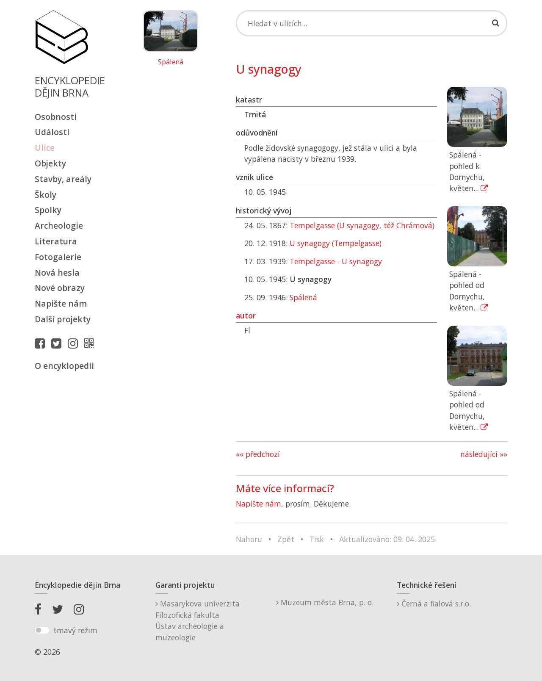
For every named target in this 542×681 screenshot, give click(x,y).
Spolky (48, 210)
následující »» (483, 454)
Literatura (56, 241)
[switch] (42, 630)
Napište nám (61, 303)
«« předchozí (258, 454)
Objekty (50, 163)
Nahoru (249, 539)
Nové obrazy (60, 287)
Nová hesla (57, 272)
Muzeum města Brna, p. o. (324, 602)
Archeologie (59, 225)
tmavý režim (75, 630)
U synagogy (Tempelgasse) (336, 243)
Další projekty (63, 319)
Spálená (170, 62)
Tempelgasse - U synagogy (336, 261)
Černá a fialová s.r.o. (434, 603)
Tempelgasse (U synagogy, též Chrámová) (362, 225)
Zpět (285, 539)
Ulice (45, 147)
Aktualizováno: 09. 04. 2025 (387, 539)
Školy (45, 194)
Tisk (317, 539)
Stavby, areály (63, 179)
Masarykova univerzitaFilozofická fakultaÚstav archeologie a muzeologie (197, 620)
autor (246, 315)
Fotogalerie (58, 257)
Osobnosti (56, 116)
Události (52, 132)
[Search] (371, 23)
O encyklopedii (64, 365)
